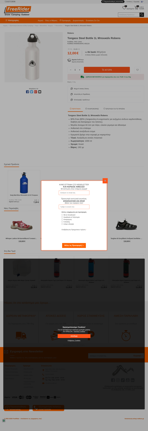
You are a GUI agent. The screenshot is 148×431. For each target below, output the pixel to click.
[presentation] (74, 235)
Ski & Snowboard (69, 215)
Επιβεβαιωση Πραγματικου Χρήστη (73, 229)
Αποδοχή (74, 336)
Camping (67, 222)
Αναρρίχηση (68, 219)
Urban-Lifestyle (69, 224)
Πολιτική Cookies (79, 331)
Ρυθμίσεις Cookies (74, 340)
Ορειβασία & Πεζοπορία (72, 217)
